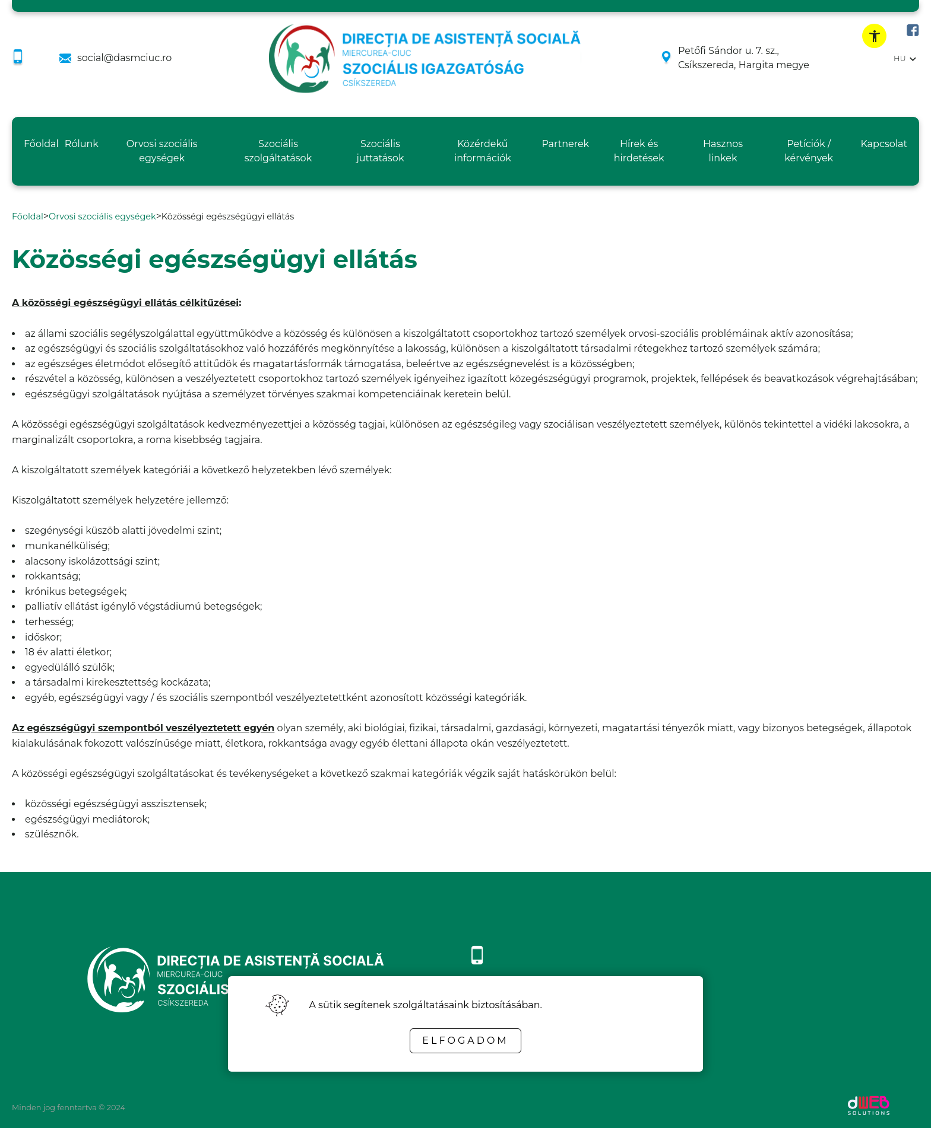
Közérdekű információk (482, 151)
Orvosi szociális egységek (162, 151)
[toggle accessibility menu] (874, 36)
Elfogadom (465, 1040)
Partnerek (565, 143)
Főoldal (41, 143)
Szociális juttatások (380, 151)
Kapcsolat (883, 143)
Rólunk (82, 143)
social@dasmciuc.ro (124, 57)
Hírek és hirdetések (639, 151)
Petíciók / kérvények (808, 151)
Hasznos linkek (723, 151)
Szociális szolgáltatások (278, 151)
